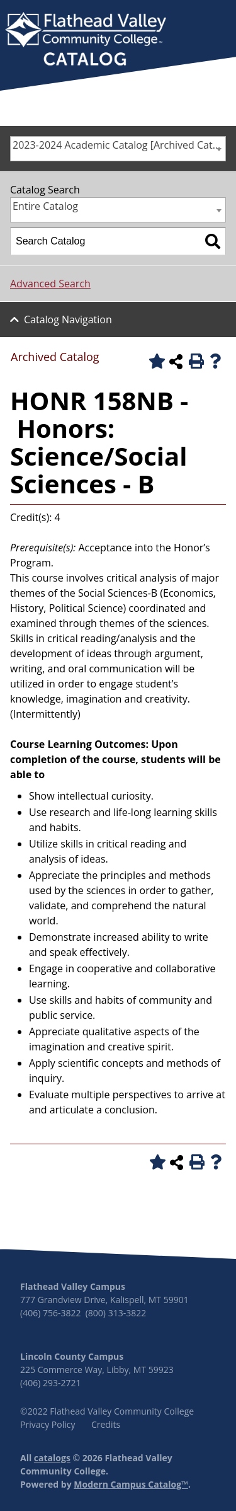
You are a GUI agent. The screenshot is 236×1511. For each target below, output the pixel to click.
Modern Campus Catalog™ (131, 1484)
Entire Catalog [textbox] (45, 206)
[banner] (85, 40)
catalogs (52, 1458)
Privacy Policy (47, 1424)
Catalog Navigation (68, 319)
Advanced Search (50, 283)
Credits (105, 1424)
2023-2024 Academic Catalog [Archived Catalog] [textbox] (119, 145)
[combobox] (118, 148)
